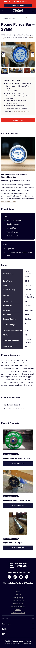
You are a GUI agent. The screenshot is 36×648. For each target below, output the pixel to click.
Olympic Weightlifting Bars (26, 17)
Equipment (6, 624)
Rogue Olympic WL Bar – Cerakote (16, 458)
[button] (3, 54)
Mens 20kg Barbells (12, 17)
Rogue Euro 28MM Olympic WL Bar (16, 500)
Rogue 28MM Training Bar (13, 542)
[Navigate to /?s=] (3, 10)
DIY (3, 634)
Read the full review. (8, 201)
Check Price (18, 120)
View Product (18, 463)
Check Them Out (18, 5)
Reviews (5, 619)
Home (2, 17)
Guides (4, 629)
